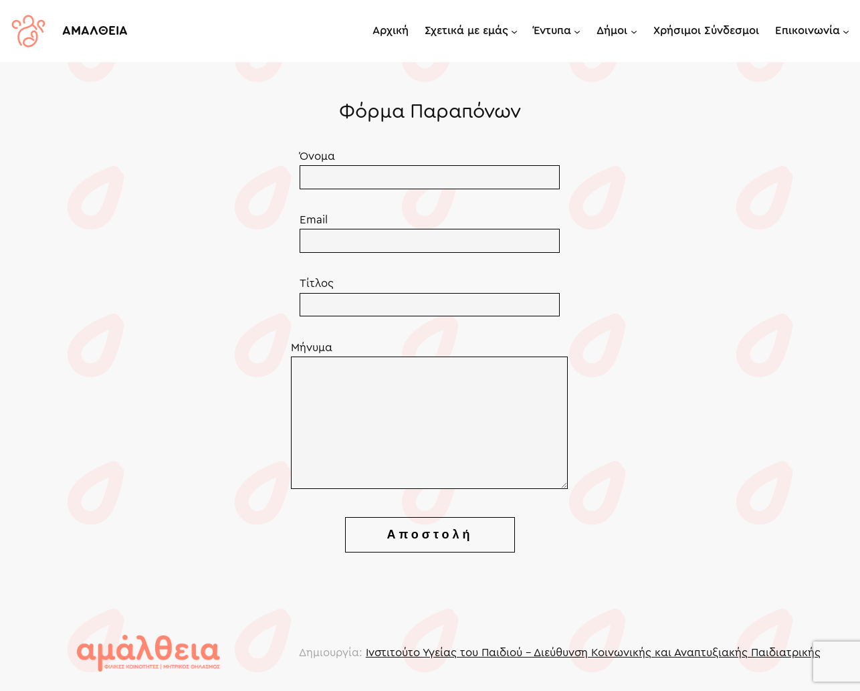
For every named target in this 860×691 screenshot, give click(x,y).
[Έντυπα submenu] (577, 30)
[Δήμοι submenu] (634, 30)
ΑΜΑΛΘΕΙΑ (95, 30)
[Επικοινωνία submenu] (846, 30)
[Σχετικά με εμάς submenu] (514, 30)
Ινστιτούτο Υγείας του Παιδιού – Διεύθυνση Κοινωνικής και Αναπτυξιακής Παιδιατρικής (593, 652)
